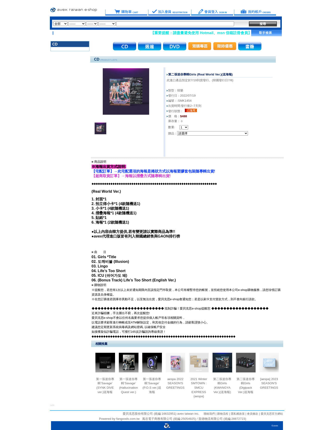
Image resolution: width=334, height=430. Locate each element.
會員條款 (252, 413)
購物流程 (222, 413)
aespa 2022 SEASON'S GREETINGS (175, 383)
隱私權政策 (237, 413)
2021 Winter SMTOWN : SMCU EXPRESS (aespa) (198, 387)
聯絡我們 (209, 413)
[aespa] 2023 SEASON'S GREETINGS (269, 383)
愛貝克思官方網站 (272, 413)
